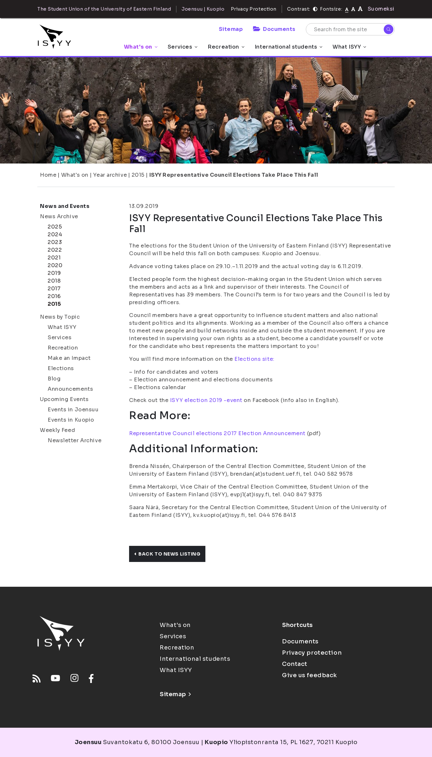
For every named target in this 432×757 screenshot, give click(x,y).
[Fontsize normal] (347, 9)
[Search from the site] (350, 29)
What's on (140, 46)
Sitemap (231, 29)
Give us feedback (309, 675)
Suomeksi (381, 8)
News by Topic (60, 316)
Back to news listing (167, 554)
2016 (54, 296)
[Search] (388, 29)
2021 (54, 257)
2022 (55, 250)
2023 (55, 242)
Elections (61, 368)
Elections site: (254, 359)
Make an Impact (69, 358)
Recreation (226, 46)
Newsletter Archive (74, 440)
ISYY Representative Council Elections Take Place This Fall (233, 175)
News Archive (59, 216)
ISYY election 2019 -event (205, 400)
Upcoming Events (64, 399)
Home (48, 175)
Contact (294, 664)
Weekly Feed (57, 430)
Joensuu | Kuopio (203, 9)
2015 (138, 175)
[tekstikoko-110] (353, 8)
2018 (54, 280)
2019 (54, 273)
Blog (54, 378)
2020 (55, 265)
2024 (55, 234)
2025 (55, 226)
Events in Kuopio (71, 419)
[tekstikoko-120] (360, 8)
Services (182, 46)
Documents (274, 29)
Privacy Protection (254, 9)
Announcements (70, 389)
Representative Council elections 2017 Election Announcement (217, 433)
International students (288, 46)
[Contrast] (315, 9)
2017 (54, 288)
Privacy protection (312, 652)
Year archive (110, 175)
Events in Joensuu (73, 409)
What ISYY (349, 46)
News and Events (64, 206)
